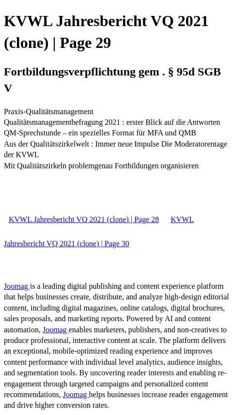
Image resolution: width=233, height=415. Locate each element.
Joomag (17, 286)
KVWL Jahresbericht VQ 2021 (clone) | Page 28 (84, 219)
